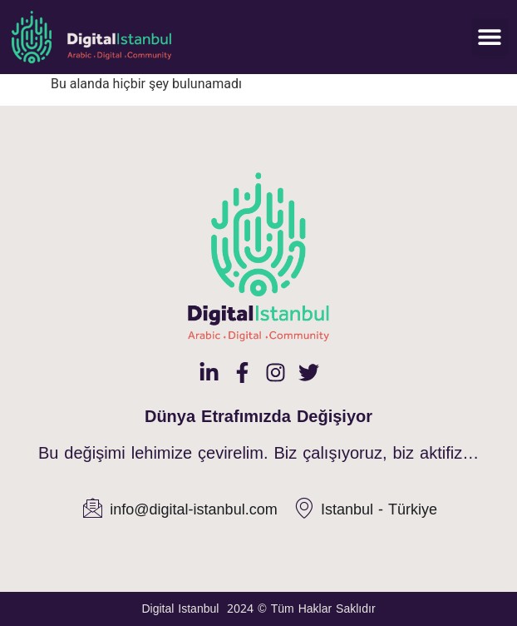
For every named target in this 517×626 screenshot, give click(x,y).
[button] (490, 37)
